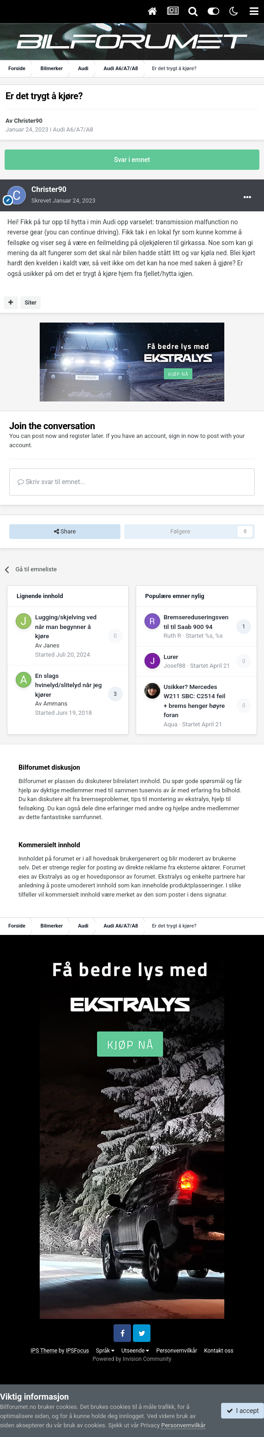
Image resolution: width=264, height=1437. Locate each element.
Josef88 (175, 665)
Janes (51, 645)
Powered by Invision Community (132, 1359)
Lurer (171, 656)
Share (65, 532)
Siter (30, 302)
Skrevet (63, 200)
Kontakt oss (219, 1350)
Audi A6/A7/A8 (73, 129)
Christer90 (28, 120)
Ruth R (172, 635)
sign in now (183, 435)
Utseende (135, 1350)
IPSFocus (77, 1350)
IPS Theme (43, 1350)
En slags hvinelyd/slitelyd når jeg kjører (68, 685)
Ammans (55, 703)
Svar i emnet (132, 159)
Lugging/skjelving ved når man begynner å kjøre (65, 626)
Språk (105, 1350)
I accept (243, 1410)
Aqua (171, 724)
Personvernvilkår (176, 1350)
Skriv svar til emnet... (51, 481)
